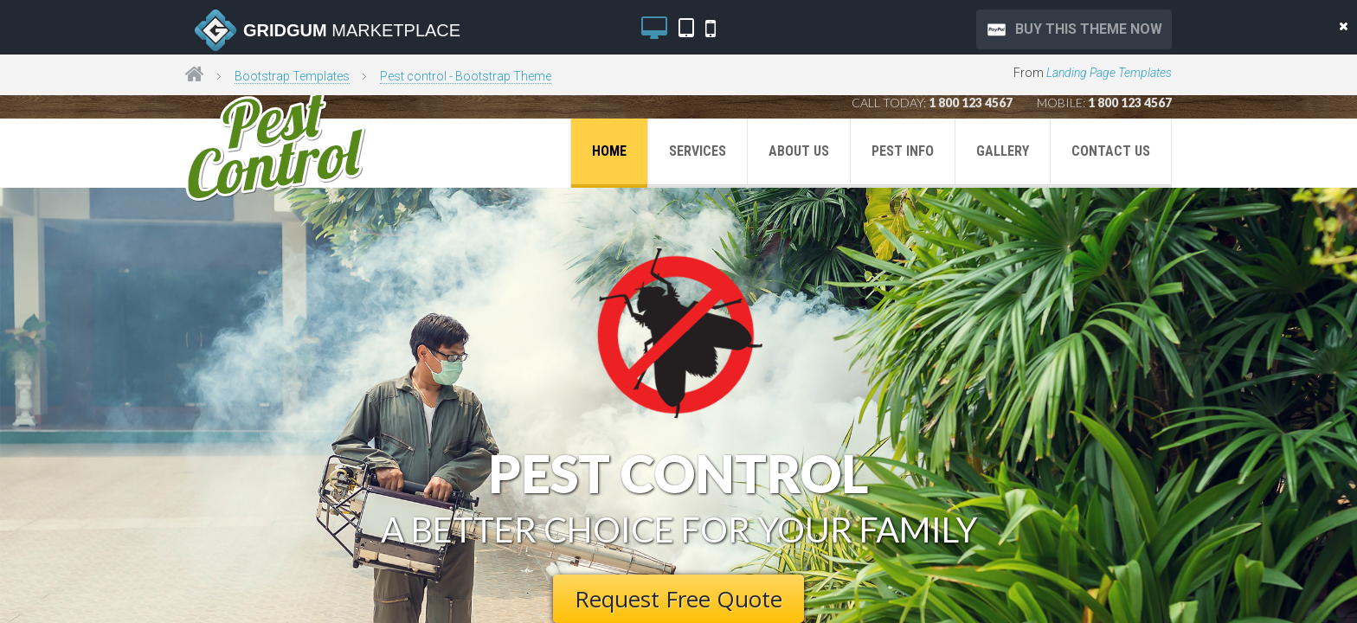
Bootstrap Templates (292, 76)
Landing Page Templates (1109, 73)
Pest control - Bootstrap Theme (465, 76)
